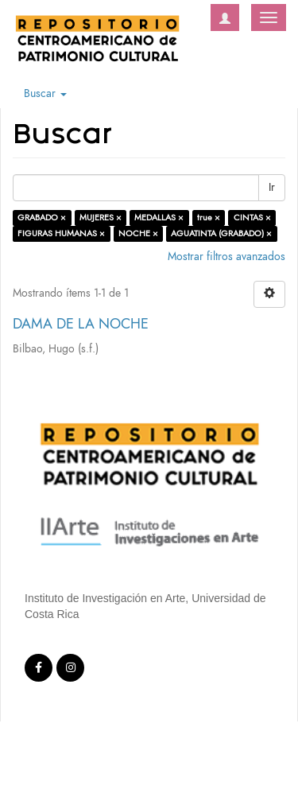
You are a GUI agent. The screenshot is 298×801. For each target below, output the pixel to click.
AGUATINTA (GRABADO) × (221, 233)
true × (208, 218)
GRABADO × (41, 218)
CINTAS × (252, 218)
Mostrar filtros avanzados (226, 256)
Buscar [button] (45, 93)
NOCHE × (138, 233)
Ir (272, 187)
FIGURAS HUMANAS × (61, 233)
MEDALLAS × (159, 218)
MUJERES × (100, 218)
